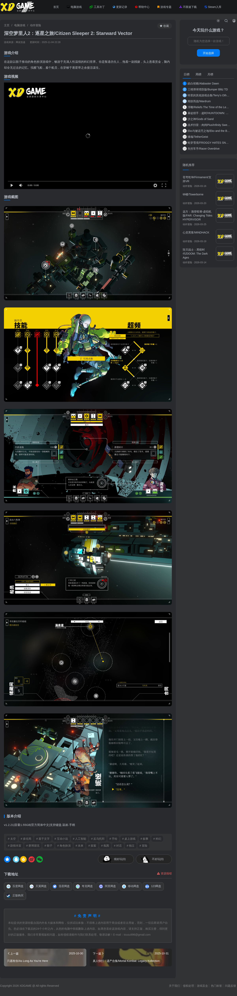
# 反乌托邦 (97, 838)
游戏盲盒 (202, 985)
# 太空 (12, 838)
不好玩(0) (158, 859)
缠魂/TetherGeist (195, 137)
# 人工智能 (79, 838)
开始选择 (208, 53)
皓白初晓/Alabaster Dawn (201, 83)
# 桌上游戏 (129, 838)
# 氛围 (105, 845)
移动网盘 (130, 886)
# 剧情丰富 (14, 845)
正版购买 (15, 896)
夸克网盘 (84, 886)
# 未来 (80, 845)
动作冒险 (35, 25)
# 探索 (92, 845)
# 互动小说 (61, 838)
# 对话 (118, 845)
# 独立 (131, 845)
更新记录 (120, 6)
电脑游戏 (74, 6)
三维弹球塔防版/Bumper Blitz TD (205, 89)
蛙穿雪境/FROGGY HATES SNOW (206, 143)
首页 (56, 6)
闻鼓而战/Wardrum (197, 101)
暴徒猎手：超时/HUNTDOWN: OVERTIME (206, 113)
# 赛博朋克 (33, 845)
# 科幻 (157, 838)
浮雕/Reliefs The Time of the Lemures (206, 107)
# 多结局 (26, 838)
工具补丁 (97, 6)
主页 (6, 25)
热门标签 (216, 985)
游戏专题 (164, 6)
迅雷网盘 (61, 886)
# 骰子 (48, 845)
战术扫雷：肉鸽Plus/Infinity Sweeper (206, 125)
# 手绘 (113, 838)
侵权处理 (188, 985)
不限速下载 (188, 6)
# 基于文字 (43, 838)
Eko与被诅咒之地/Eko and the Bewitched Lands (206, 131)
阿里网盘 (107, 886)
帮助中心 (142, 6)
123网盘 (153, 886)
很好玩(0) (120, 859)
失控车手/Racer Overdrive (201, 149)
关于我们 (174, 985)
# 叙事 (145, 838)
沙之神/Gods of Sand (198, 119)
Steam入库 (213, 6)
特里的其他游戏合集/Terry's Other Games (206, 95)
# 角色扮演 (64, 845)
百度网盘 (15, 886)
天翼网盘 (38, 886)
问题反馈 (230, 985)
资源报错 (164, 873)
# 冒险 (143, 845)
